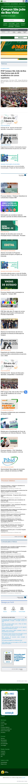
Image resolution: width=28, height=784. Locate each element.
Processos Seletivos (5, 727)
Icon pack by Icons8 (24, 613)
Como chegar (12, 23)
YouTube (3, 754)
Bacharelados (4, 740)
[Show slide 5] (23, 59)
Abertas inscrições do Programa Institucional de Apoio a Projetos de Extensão (11, 254)
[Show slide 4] (21, 59)
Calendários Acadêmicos (14, 25)
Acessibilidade (6, 3)
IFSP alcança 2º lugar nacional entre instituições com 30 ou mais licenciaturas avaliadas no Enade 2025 (14, 634)
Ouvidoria (17, 26)
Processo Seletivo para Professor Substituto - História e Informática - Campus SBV (13, 514)
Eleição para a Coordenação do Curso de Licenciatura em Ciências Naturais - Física (12, 580)
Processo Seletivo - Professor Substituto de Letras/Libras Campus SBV (13, 486)
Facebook (3, 751)
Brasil (4, 1)
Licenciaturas (4, 742)
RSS (1, 756)
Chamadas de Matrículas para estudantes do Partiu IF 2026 (13, 500)
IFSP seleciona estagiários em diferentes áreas (12, 640)
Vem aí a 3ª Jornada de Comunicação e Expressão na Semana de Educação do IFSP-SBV (13, 585)
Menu (21, 37)
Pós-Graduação (4, 743)
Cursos (17, 23)
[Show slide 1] (18, 59)
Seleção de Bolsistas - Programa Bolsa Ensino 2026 (13, 495)
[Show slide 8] (26, 59)
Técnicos (3, 738)
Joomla (23, 777)
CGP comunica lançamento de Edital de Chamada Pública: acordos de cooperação (12, 591)
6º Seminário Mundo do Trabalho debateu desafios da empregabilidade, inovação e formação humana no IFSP (14, 620)
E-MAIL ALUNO (14, 32)
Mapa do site (22, 3)
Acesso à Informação (5, 730)
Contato (5, 23)
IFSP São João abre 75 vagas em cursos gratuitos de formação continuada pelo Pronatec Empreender (13, 313)
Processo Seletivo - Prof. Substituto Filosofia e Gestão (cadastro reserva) (13, 505)
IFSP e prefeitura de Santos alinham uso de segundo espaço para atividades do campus (14, 628)
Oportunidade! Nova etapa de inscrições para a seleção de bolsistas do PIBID (14, 510)
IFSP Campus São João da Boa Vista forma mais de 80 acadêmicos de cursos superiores (13, 393)
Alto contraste (14, 3)
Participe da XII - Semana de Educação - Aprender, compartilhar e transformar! (12, 571)
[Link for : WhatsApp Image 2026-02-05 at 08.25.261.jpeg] (14, 50)
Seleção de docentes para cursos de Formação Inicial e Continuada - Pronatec (13, 552)
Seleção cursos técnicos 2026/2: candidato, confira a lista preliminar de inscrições (14, 631)
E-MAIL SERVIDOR (19, 32)
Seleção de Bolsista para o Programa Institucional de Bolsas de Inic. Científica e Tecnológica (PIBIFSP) (12, 520)
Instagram (3, 753)
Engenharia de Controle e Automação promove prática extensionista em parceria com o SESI (13, 354)
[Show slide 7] (25, 59)
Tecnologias (3, 745)
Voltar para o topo (22, 681)
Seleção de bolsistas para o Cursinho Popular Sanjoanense (13, 530)
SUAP (9, 31)
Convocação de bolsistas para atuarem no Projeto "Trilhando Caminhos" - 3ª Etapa (12, 525)
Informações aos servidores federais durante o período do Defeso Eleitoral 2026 (13, 547)
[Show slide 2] (19, 59)
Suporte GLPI (24, 32)
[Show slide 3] (20, 59)
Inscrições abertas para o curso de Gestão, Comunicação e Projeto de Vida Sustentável (13, 556)
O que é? (3, 716)
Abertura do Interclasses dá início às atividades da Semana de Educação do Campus (12, 333)
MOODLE (3, 31)
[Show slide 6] (24, 59)
